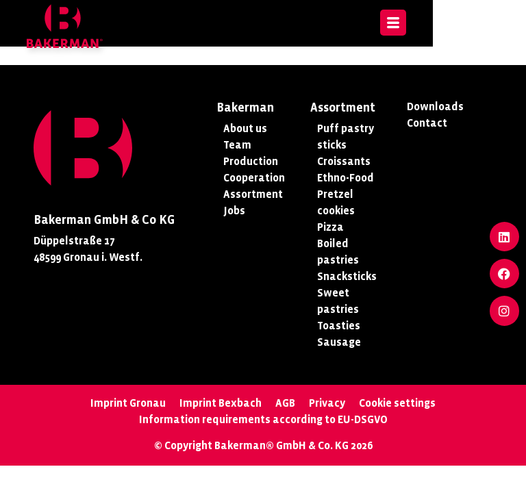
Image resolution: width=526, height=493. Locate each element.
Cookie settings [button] (397, 403)
